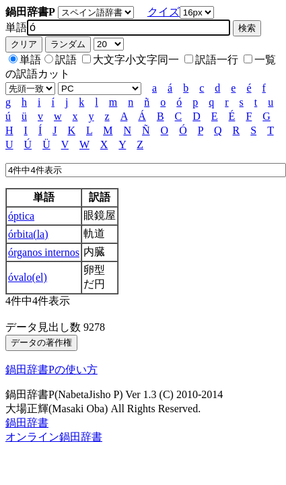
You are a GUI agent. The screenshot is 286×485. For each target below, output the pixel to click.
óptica (21, 216)
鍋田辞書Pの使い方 (51, 369)
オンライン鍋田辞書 (53, 437)
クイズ (163, 12)
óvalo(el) (27, 277)
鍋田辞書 (26, 422)
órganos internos (43, 252)
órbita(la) (28, 234)
